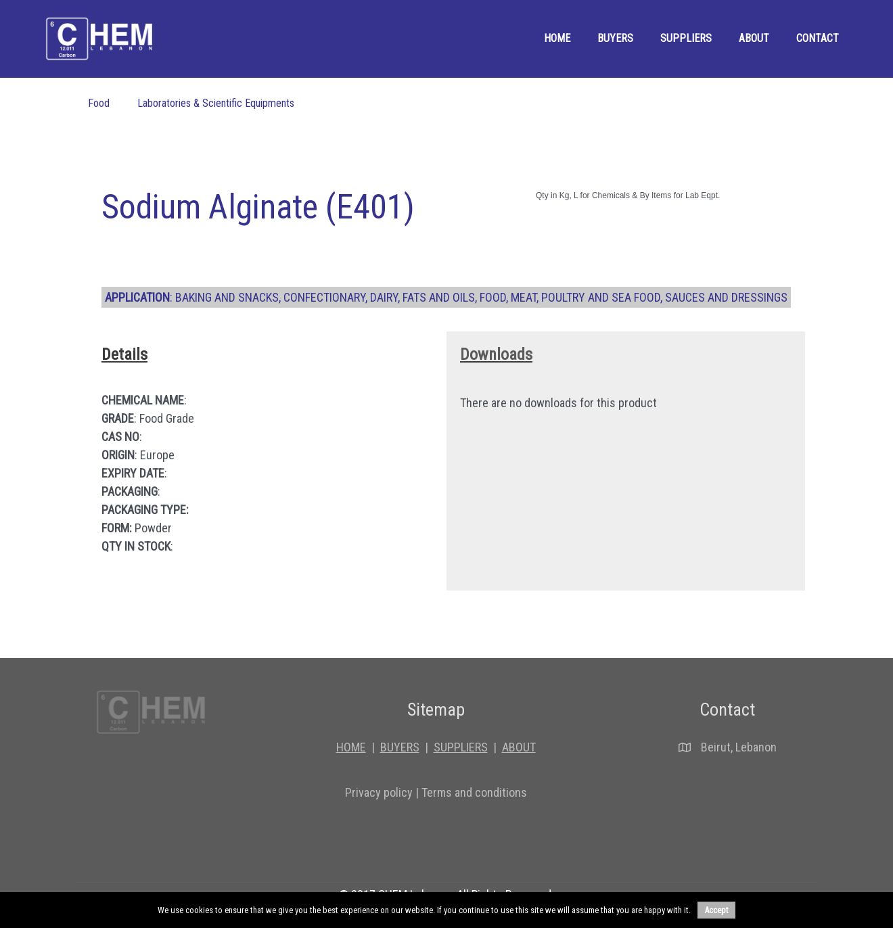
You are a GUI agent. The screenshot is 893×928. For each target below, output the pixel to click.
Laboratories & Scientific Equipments (215, 103)
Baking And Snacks (227, 297)
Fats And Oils (439, 297)
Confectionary (324, 297)
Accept (716, 910)
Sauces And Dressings (726, 297)
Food (99, 103)
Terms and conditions (474, 792)
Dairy (384, 297)
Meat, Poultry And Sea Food (585, 297)
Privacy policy (379, 792)
